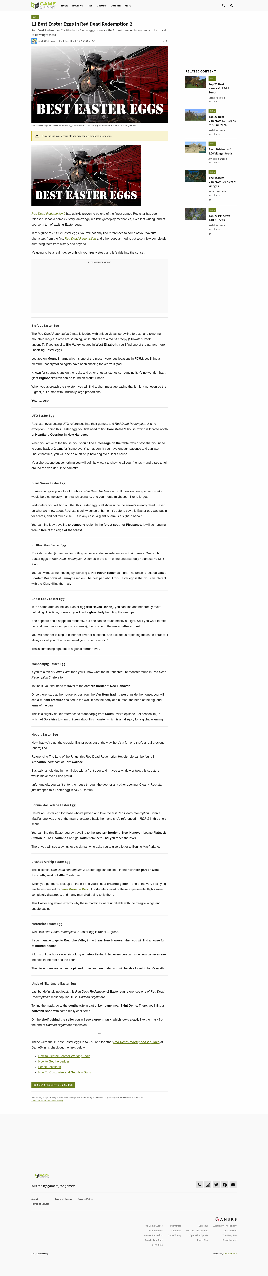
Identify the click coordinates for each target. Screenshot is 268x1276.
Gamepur (203, 1225)
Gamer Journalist (153, 1235)
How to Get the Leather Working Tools (64, 1056)
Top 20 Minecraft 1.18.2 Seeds (219, 218)
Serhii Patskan (217, 97)
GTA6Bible (157, 1244)
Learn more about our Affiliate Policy (47, 1100)
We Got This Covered (197, 1230)
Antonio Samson (218, 158)
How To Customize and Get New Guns (64, 1072)
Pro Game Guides (154, 1225)
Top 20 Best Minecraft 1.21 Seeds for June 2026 (222, 121)
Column (116, 5)
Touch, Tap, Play (154, 1240)
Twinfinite (175, 1225)
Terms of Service (63, 1198)
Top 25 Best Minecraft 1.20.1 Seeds (219, 88)
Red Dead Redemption (80, 238)
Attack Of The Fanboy (225, 1225)
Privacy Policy (85, 1198)
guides (136, 1042)
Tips (90, 5)
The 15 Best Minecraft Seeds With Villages (223, 182)
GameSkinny (174, 1235)
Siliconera (175, 1230)
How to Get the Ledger (53, 1061)
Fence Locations (49, 1067)
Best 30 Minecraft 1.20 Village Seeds (220, 151)
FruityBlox (202, 1240)
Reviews (77, 5)
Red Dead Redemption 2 (48, 213)
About (34, 1198)
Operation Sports (199, 1235)
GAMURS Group (230, 1253)
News (64, 5)
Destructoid (230, 1230)
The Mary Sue (229, 1235)
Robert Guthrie (217, 191)
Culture (101, 5)
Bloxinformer (230, 1240)
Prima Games (156, 1230)
